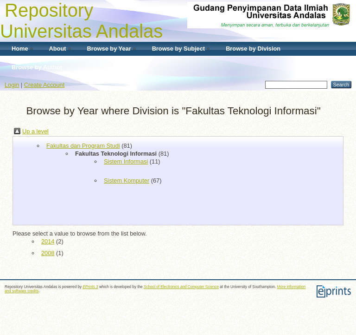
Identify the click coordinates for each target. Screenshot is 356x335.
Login (12, 84)
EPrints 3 (90, 287)
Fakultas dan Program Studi (83, 145)
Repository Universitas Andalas (81, 20)
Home (20, 48)
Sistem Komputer (126, 180)
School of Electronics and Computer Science (181, 287)
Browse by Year (109, 48)
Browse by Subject (178, 48)
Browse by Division (253, 48)
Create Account (44, 84)
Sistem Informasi (126, 161)
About (57, 48)
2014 (47, 241)
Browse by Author (37, 67)
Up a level (35, 131)
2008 (47, 253)
